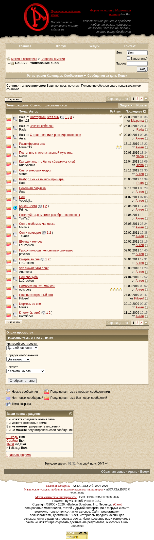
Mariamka (25, 147)
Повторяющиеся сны (44, 117)
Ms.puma (137, 120)
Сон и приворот (30, 232)
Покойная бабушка (32, 188)
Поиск (122, 75)
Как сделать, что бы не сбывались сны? (47, 161)
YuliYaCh (25, 218)
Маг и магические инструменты (56, 497)
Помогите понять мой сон (37, 286)
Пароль (121, 63)
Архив (132, 471)
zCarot (117, 504)
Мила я (24, 227)
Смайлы (12, 440)
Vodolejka (25, 200)
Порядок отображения (22, 355)
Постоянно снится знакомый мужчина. (46, 152)
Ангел (23, 138)
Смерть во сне (29, 259)
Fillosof (24, 298)
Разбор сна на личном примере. (41, 179)
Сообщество (75, 75)
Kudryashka (27, 165)
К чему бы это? (29, 312)
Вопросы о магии (53, 59)
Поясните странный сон (36, 295)
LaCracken (26, 245)
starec (23, 174)
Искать (141, 105)
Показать (12, 367)
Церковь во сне (30, 304)
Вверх (144, 471)
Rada (22, 129)
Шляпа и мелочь (30, 241)
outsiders (25, 289)
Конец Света (28, 206)
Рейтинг (116, 111)
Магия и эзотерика (24, 59)
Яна (22, 192)
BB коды (12, 437)
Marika (23, 307)
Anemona (25, 272)
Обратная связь (113, 471)
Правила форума (18, 455)
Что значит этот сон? (33, 268)
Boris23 (24, 120)
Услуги (94, 46)
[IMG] (10, 444)
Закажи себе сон (42, 126)
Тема (23, 111)
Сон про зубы (28, 277)
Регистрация (36, 75)
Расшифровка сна (32, 144)
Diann (140, 165)
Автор (33, 111)
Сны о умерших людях (35, 170)
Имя (119, 52)
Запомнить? (137, 58)
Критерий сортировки (21, 343)
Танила (24, 236)
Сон (22, 197)
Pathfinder (26, 316)
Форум (61, 46)
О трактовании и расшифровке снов (55, 135)
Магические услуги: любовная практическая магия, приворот (64, 489)
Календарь (55, 75)
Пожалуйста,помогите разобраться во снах (49, 215)
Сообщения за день (102, 75)
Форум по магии (101, 10)
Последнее (134, 111)
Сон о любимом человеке (37, 224)
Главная (25, 46)
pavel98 (24, 254)
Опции (125, 105)
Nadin (140, 156)
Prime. (23, 209)
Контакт (129, 46)
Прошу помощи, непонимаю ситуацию (46, 250)
